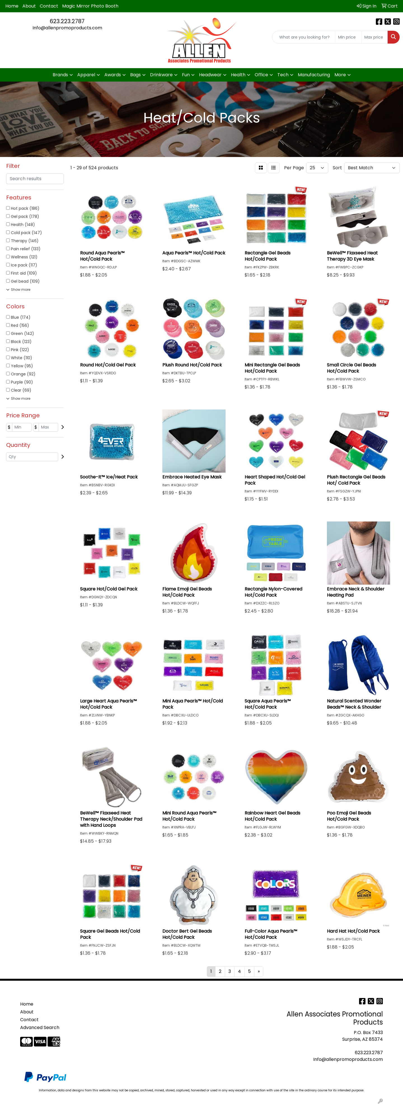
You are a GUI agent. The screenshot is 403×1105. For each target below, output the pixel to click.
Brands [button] (60, 75)
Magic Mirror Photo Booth (90, 6)
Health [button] (238, 75)
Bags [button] (135, 75)
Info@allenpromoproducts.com (67, 28)
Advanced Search (39, 1027)
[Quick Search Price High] (374, 37)
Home (11, 6)
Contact (49, 6)
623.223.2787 (67, 21)
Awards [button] (112, 75)
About (29, 6)
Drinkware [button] (161, 75)
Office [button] (261, 75)
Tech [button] (283, 75)
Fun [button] (186, 75)
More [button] (340, 75)
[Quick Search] (303, 37)
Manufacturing (314, 75)
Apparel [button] (86, 75)
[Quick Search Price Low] (348, 37)
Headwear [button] (210, 75)
